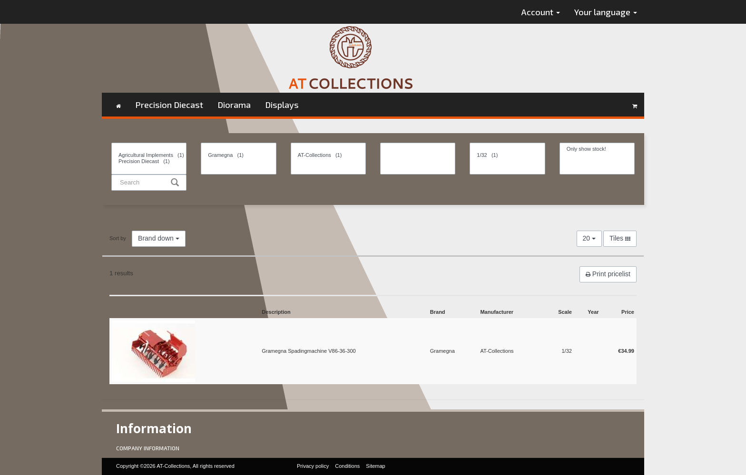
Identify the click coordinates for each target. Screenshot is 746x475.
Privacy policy (313, 466)
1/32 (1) (507, 155)
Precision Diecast (169, 104)
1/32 (566, 351)
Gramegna (442, 351)
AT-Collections (496, 351)
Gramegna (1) (238, 155)
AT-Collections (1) (328, 155)
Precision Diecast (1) (149, 161)
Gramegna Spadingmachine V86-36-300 (309, 351)
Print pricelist (608, 274)
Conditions (347, 466)
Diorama (234, 104)
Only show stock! (597, 149)
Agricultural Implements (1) (149, 155)
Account (540, 12)
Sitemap (375, 466)
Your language (605, 12)
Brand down (158, 238)
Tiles (619, 238)
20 (589, 238)
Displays (282, 104)
